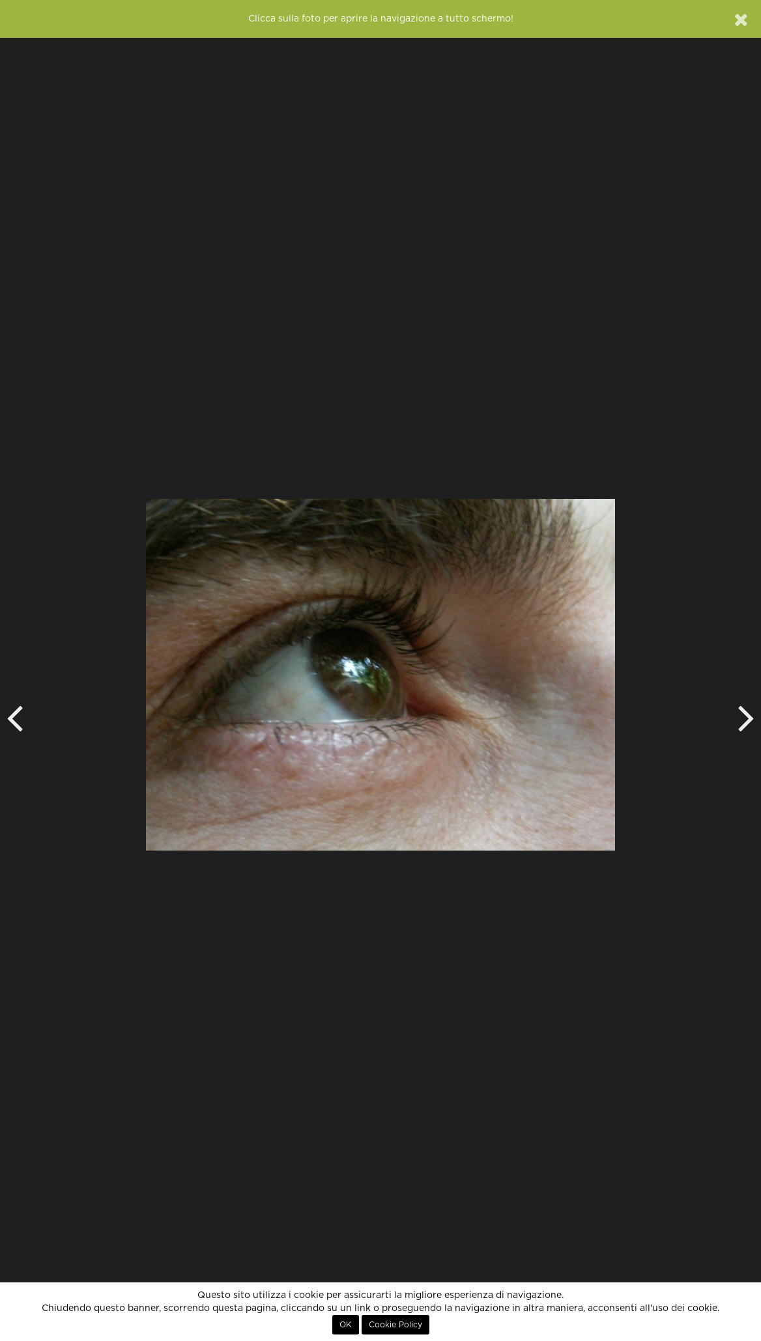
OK (345, 1325)
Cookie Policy (395, 1325)
